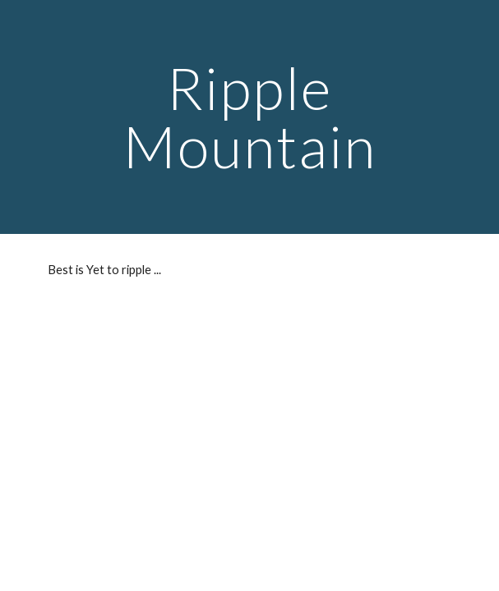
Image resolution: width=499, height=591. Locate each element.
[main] (249, 117)
